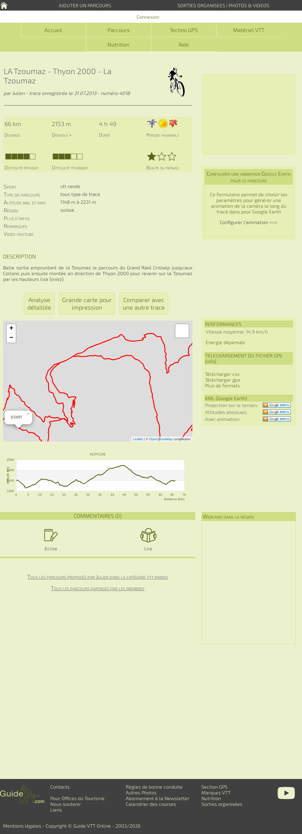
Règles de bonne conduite (154, 787)
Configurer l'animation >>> (248, 222)
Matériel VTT (248, 30)
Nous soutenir (65, 804)
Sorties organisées (221, 804)
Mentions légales (22, 826)
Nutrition (118, 44)
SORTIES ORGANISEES (201, 5)
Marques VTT (216, 792)
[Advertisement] (248, 114)
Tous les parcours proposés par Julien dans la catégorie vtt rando (97, 576)
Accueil (53, 30)
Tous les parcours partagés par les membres (97, 588)
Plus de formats (222, 385)
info (211, 361)
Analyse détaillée (39, 303)
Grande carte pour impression (87, 303)
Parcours (119, 30)
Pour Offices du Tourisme (77, 798)
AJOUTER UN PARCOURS (85, 5)
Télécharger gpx (222, 380)
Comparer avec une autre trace (144, 303)
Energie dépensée (225, 342)
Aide (183, 44)
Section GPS (214, 787)
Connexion (148, 17)
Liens (56, 810)
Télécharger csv (222, 374)
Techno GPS (184, 30)
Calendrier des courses (151, 804)
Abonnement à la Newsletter (157, 798)
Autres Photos (141, 792)
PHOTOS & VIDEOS (249, 5)
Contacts (60, 787)
